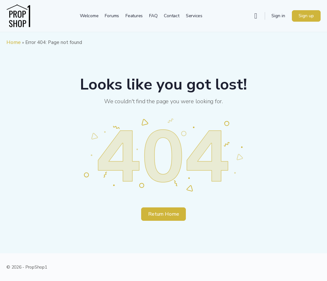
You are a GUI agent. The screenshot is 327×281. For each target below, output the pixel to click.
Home (13, 42)
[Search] (255, 16)
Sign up (306, 16)
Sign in (278, 16)
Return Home (163, 214)
